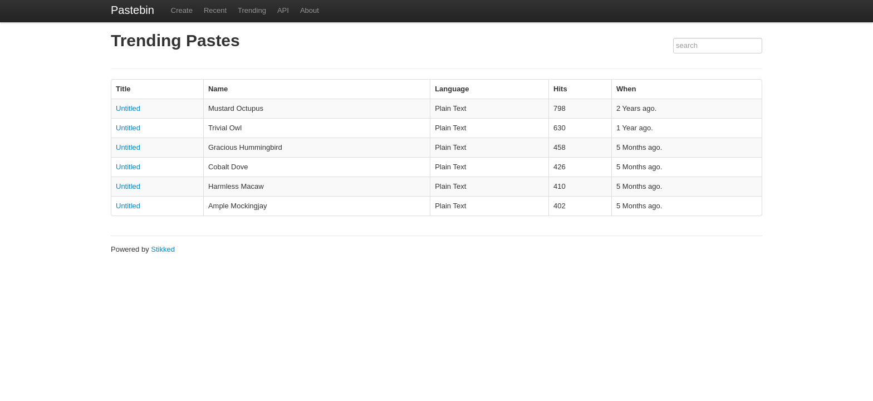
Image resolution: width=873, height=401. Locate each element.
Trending (252, 10)
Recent (215, 10)
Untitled (128, 108)
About (309, 10)
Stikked (163, 249)
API (283, 10)
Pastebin (132, 10)
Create (182, 10)
